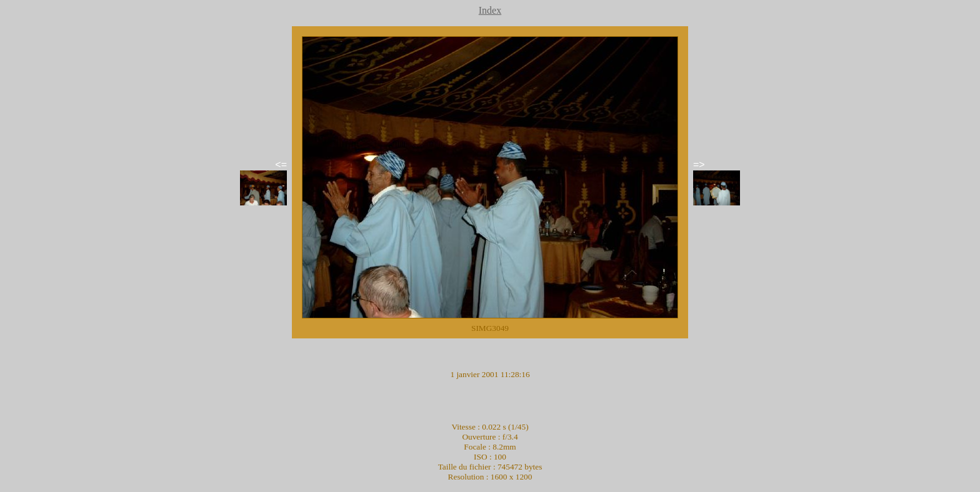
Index (490, 10)
